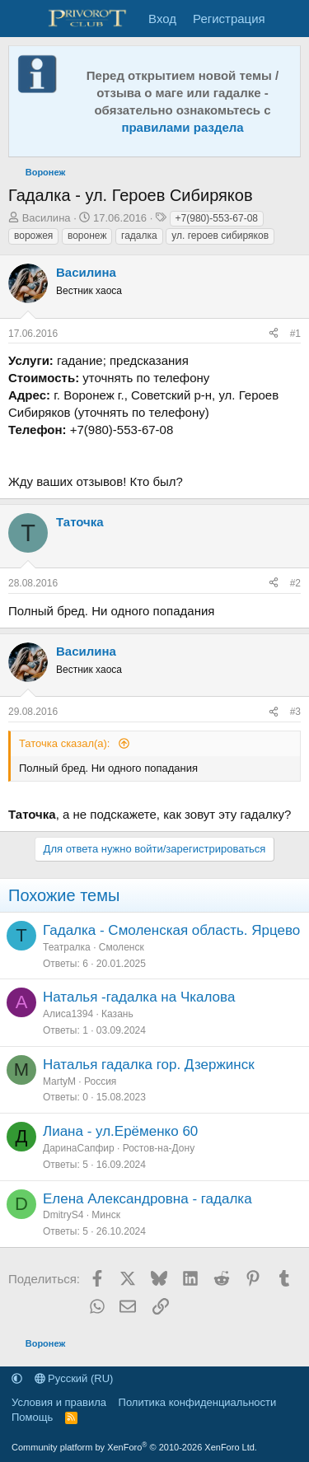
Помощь (32, 1417)
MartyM (59, 1081)
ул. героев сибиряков (220, 235)
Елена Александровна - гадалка (147, 1199)
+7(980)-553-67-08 (217, 218)
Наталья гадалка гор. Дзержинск (149, 1064)
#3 (295, 711)
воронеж (87, 235)
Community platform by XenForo (134, 1447)
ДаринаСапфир (79, 1148)
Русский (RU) (74, 1378)
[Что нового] (290, 18)
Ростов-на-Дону (158, 1148)
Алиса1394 (68, 1014)
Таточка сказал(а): (66, 743)
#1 (295, 333)
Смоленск (121, 947)
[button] (17, 1378)
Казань (117, 1014)
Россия (100, 1081)
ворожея (33, 235)
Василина (46, 218)
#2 (295, 583)
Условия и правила (59, 1402)
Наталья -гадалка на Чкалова (139, 997)
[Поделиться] (273, 334)
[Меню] (22, 18)
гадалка (139, 235)
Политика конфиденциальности (198, 1402)
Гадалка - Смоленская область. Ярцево (171, 930)
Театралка (67, 947)
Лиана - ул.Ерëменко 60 (120, 1131)
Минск (105, 1215)
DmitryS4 (63, 1215)
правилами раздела (182, 127)
